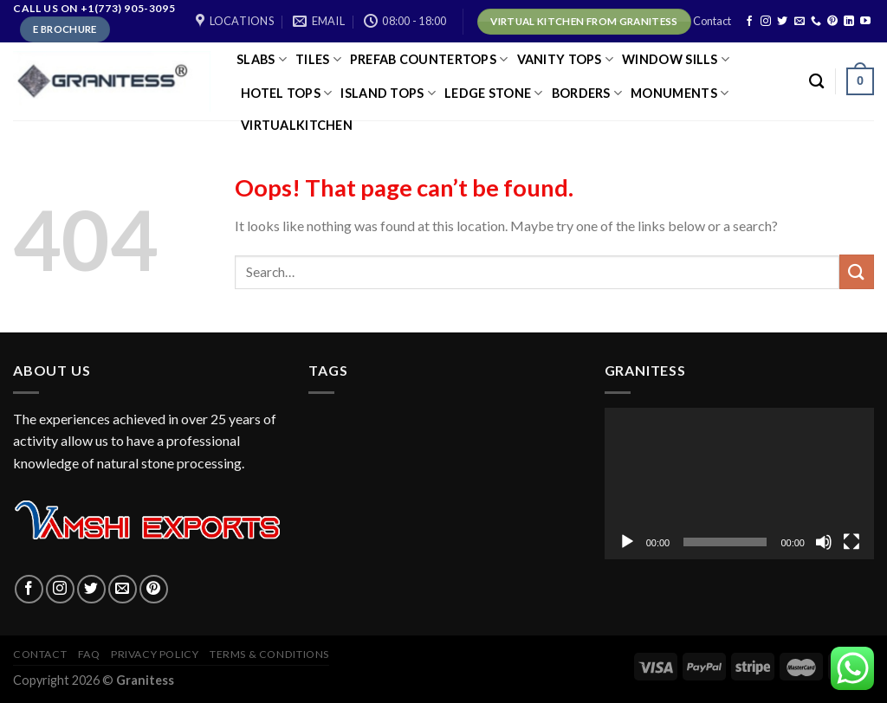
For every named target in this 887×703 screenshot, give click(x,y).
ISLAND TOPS (388, 93)
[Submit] (856, 271)
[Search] (816, 82)
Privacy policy (155, 654)
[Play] (627, 542)
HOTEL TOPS (286, 93)
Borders (587, 93)
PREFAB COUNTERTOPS (429, 59)
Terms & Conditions (269, 654)
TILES (318, 59)
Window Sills (675, 59)
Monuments (679, 93)
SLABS (261, 59)
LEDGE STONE (493, 93)
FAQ (89, 654)
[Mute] (823, 542)
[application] (739, 483)
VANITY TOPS (565, 59)
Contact (712, 21)
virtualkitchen (297, 125)
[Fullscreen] (851, 542)
